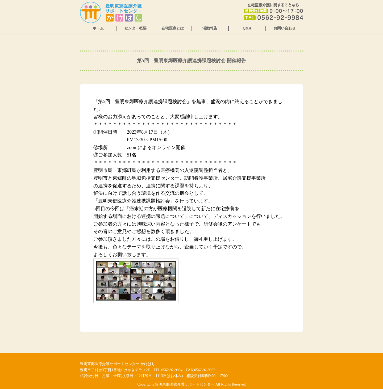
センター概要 (135, 28)
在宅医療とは (172, 28)
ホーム (98, 28)
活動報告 (209, 28)
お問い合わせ (284, 28)
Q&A (247, 28)
